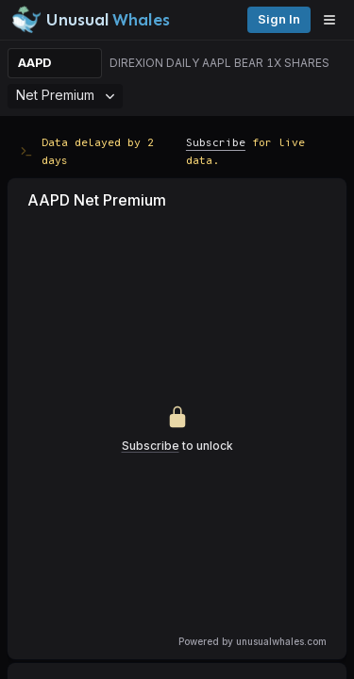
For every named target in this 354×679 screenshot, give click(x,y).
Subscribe (215, 142)
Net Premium (65, 95)
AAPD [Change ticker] (34, 63)
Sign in (279, 19)
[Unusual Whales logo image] (90, 20)
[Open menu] (334, 20)
